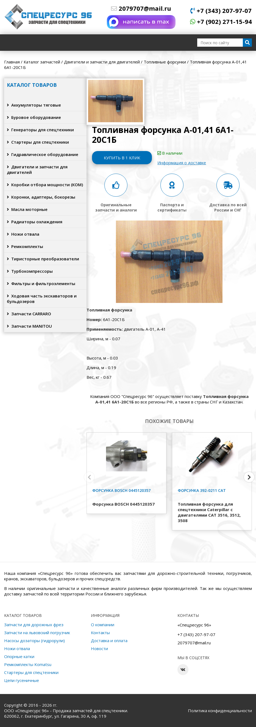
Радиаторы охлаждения (34, 221)
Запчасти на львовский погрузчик (37, 632)
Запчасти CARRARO (29, 313)
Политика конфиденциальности (220, 710)
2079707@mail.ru (141, 8)
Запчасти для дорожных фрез (33, 624)
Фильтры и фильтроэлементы (41, 283)
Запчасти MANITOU (29, 326)
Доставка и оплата (109, 640)
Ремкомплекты (25, 246)
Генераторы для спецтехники (40, 129)
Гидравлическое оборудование (42, 154)
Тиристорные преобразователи (43, 258)
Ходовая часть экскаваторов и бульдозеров (42, 298)
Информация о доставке (182, 162)
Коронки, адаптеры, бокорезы (41, 197)
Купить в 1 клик (122, 157)
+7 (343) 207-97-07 (221, 10)
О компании (102, 624)
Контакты (100, 632)
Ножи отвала (23, 234)
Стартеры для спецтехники (38, 142)
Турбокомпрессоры (30, 271)
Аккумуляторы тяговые (34, 105)
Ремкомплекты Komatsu (27, 664)
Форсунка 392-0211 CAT (202, 490)
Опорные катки (19, 656)
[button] (249, 477)
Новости (99, 648)
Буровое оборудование (34, 117)
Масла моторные (27, 209)
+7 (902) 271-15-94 (221, 21)
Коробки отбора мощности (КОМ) (45, 184)
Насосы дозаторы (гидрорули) (34, 640)
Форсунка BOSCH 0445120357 (121, 490)
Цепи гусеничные (21, 680)
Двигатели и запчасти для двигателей (37, 169)
